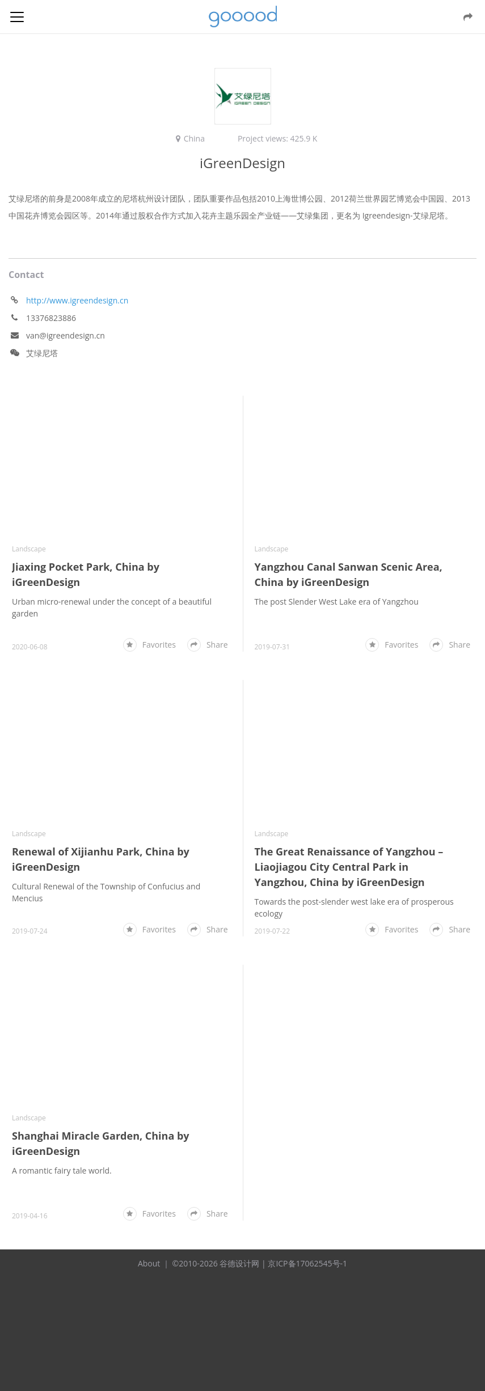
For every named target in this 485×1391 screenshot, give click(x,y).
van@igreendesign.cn (65, 335)
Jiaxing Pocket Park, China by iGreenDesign (85, 574)
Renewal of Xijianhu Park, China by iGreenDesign (100, 859)
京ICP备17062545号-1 (307, 1263)
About (149, 1263)
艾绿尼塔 (42, 353)
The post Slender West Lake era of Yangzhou (336, 601)
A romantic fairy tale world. (62, 1170)
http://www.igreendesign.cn (77, 300)
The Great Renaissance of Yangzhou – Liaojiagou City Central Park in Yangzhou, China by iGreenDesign (348, 867)
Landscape (29, 549)
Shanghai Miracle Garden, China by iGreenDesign (100, 1143)
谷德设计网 (243, 17)
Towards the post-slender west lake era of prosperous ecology (353, 907)
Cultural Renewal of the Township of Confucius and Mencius (106, 892)
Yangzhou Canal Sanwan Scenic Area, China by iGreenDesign (348, 574)
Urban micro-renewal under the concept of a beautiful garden (112, 607)
